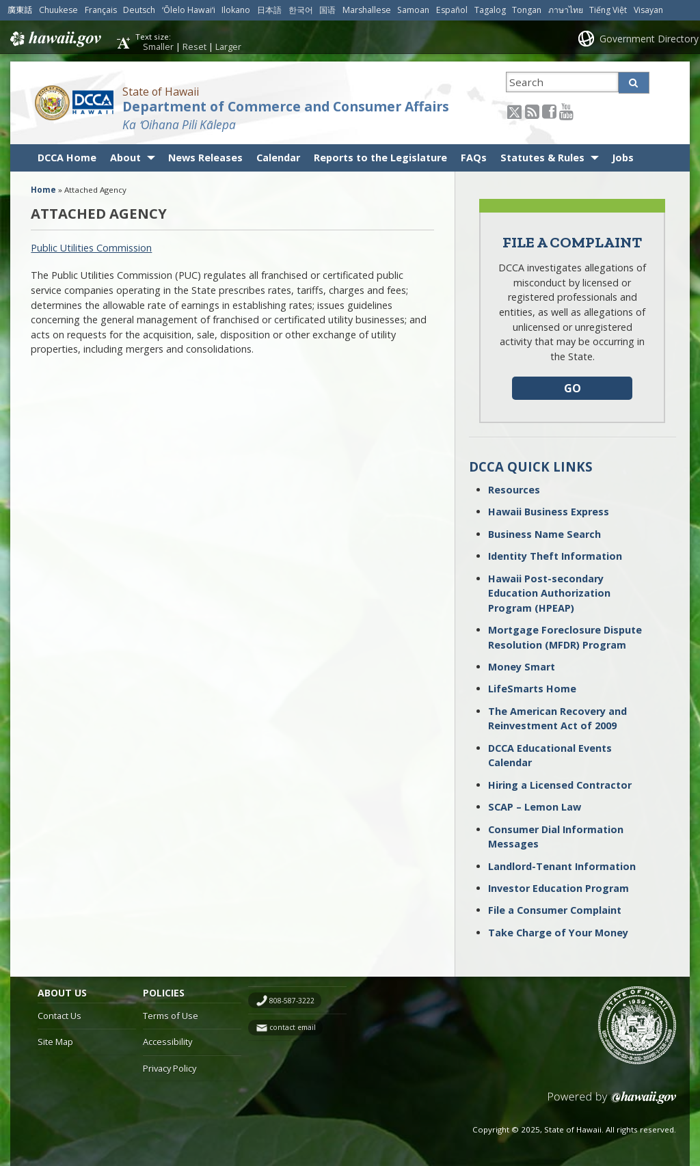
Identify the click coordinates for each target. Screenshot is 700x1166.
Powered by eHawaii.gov (612, 1103)
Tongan (526, 10)
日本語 (269, 10)
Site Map (55, 1041)
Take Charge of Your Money (558, 932)
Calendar (278, 157)
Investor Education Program (558, 888)
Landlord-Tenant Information (562, 866)
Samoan (413, 10)
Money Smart (521, 666)
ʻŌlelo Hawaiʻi (188, 10)
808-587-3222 (291, 1000)
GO (572, 388)
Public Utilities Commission (91, 247)
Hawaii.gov (54, 39)
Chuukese (58, 10)
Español (452, 10)
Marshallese (366, 10)
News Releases (205, 157)
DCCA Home (67, 157)
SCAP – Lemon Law (534, 806)
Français (101, 10)
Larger (228, 46)
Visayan (648, 10)
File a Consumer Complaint (554, 910)
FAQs (474, 157)
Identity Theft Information (555, 556)
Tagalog (490, 10)
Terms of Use (170, 1015)
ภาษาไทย (565, 10)
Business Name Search (544, 534)
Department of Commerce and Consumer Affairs (285, 106)
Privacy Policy (169, 1068)
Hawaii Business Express (548, 511)
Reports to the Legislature (380, 157)
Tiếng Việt (608, 10)
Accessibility (167, 1041)
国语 (327, 10)
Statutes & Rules (542, 157)
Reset (194, 46)
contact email (292, 1027)
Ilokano (235, 10)
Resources (514, 489)
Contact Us (59, 1015)
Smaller (158, 46)
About (125, 157)
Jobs (623, 157)
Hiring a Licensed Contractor (560, 784)
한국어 (300, 10)
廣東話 (20, 10)
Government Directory (649, 38)
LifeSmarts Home (532, 688)
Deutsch (139, 10)
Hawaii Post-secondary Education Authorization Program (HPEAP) (549, 593)
